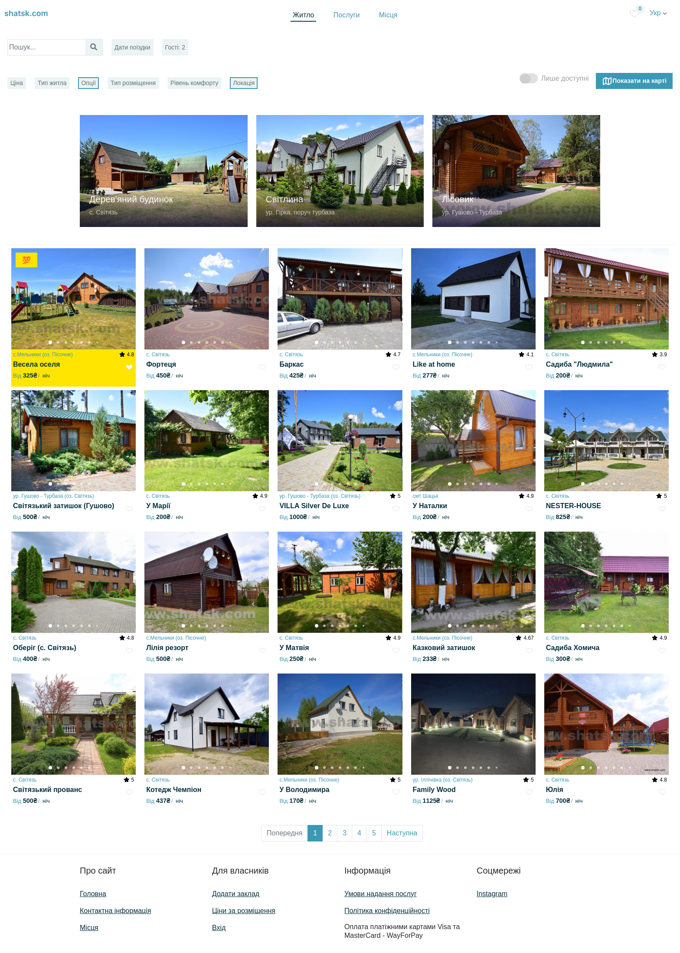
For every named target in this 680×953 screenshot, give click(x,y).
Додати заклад (235, 893)
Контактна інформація (115, 910)
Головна (93, 893)
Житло (303, 15)
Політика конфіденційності (387, 910)
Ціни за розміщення (243, 910)
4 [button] (359, 833)
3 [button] (345, 833)
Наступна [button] (402, 833)
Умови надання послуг (380, 893)
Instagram (492, 893)
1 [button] (315, 833)
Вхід (219, 927)
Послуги (346, 15)
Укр (658, 12)
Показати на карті (634, 81)
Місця (388, 15)
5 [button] (374, 833)
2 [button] (330, 833)
